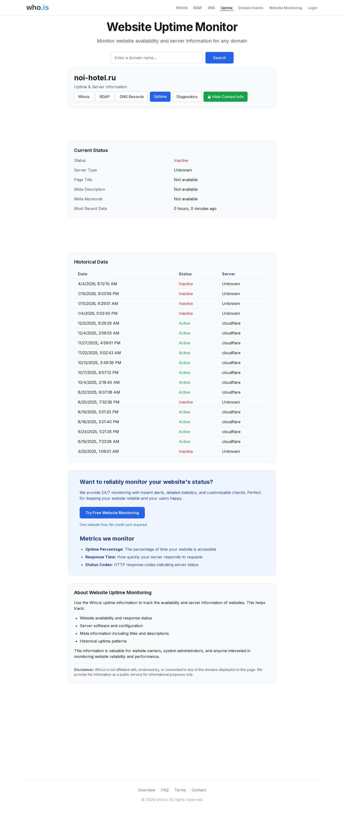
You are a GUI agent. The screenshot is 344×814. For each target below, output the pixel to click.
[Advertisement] (172, 124)
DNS (211, 8)
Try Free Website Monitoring (112, 512)
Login (312, 8)
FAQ (165, 790)
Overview (146, 790)
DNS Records (132, 96)
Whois (83, 96)
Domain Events (250, 8)
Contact (199, 790)
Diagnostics (187, 96)
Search (219, 57)
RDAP (197, 8)
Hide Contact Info (225, 96)
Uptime (227, 8)
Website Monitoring (285, 8)
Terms (180, 790)
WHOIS (182, 8)
